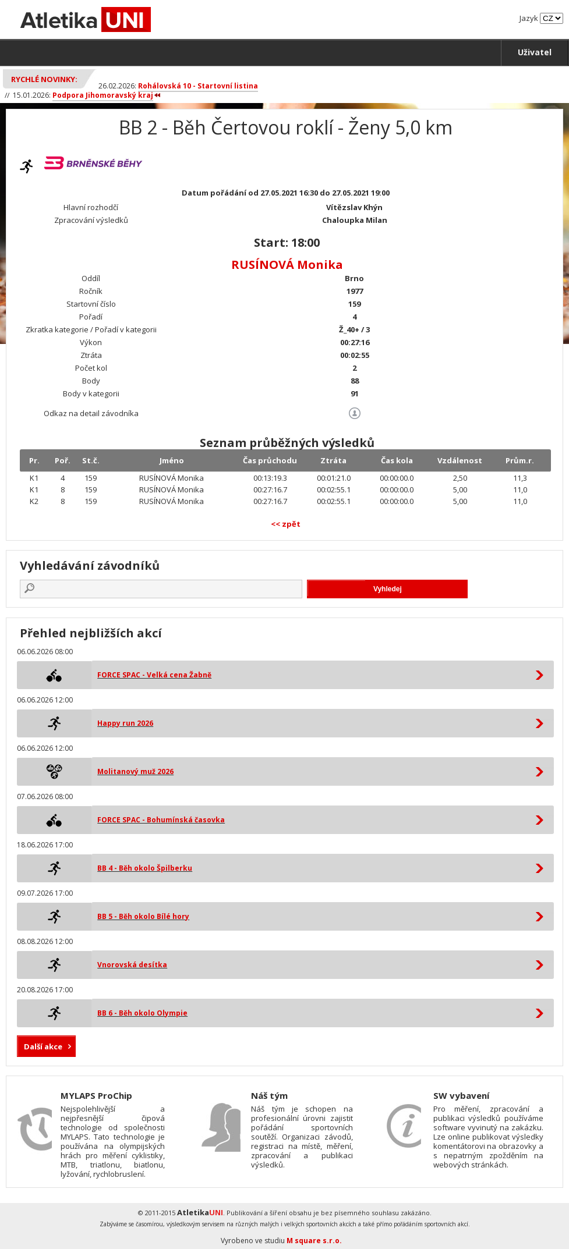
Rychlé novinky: (44, 79)
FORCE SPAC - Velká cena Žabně (154, 675)
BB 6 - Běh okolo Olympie (142, 1013)
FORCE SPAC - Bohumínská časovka (161, 820)
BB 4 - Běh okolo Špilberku (144, 868)
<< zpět (286, 524)
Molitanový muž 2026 (135, 771)
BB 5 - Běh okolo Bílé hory (143, 916)
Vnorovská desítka (132, 965)
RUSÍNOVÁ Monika (287, 264)
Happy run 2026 (125, 723)
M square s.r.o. (314, 1241)
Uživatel (535, 52)
